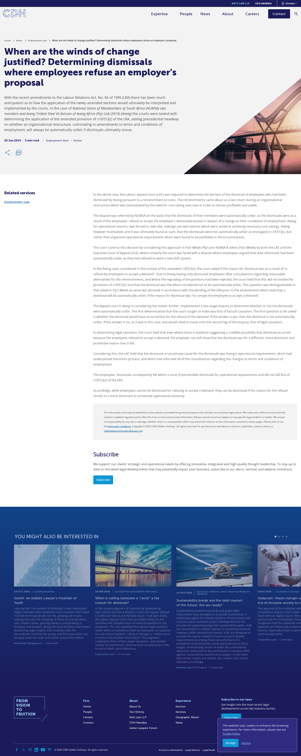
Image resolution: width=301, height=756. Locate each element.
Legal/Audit (208, 750)
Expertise (159, 14)
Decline (246, 743)
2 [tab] (279, 550)
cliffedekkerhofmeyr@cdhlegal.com (123, 431)
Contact (88, 722)
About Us (135, 706)
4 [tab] (286, 550)
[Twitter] (23, 750)
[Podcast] (49, 750)
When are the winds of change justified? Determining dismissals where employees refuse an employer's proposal (114, 42)
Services (181, 712)
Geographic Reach (187, 717)
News (205, 14)
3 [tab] (283, 550)
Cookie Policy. (232, 733)
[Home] (14, 14)
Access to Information (171, 750)
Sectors (180, 706)
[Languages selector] (289, 3)
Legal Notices (192, 750)
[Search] (296, 13)
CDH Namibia (263, 3)
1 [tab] (275, 550)
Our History (136, 712)
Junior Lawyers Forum (143, 728)
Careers (252, 14)
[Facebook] (17, 750)
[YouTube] (43, 750)
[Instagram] (30, 750)
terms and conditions (119, 426)
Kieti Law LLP (241, 3)
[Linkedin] (36, 750)
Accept (231, 743)
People (186, 14)
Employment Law (37, 42)
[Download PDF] (18, 154)
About (227, 14)
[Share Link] (7, 154)
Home (7, 42)
